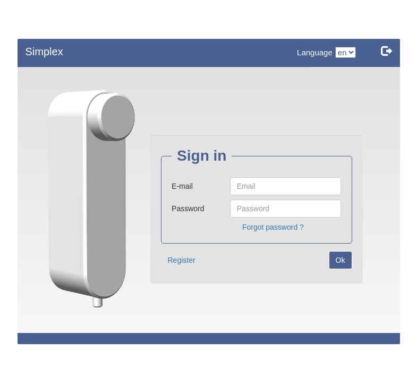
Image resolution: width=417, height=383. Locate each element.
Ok (340, 260)
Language (315, 52)
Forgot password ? (273, 227)
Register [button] (181, 260)
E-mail (182, 186)
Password (188, 208)
